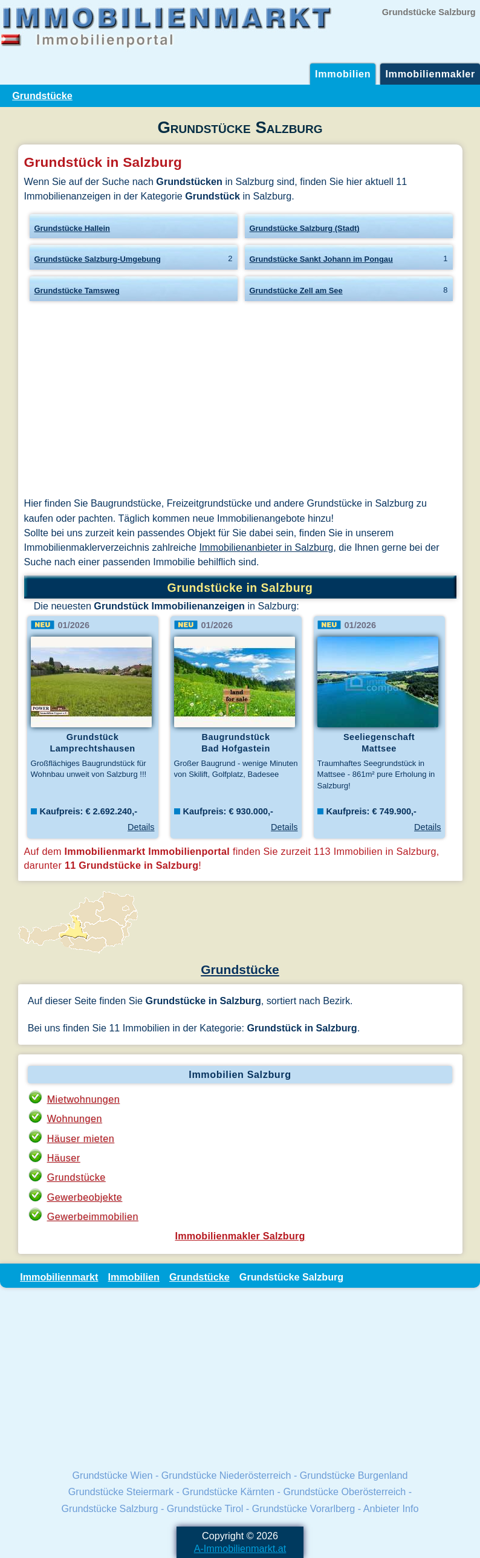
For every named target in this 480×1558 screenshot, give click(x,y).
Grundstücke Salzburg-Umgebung (97, 259)
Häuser (63, 1157)
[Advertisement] (240, 401)
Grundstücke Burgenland (354, 1475)
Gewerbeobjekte (85, 1197)
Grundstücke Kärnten (228, 1491)
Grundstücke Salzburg (110, 1508)
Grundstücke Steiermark (121, 1491)
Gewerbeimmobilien (92, 1216)
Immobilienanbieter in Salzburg (266, 547)
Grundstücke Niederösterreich (226, 1475)
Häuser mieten (81, 1138)
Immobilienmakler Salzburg (240, 1235)
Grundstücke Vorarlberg (303, 1508)
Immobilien (343, 73)
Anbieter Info (391, 1508)
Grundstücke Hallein (72, 228)
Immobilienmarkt (59, 1276)
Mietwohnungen (83, 1099)
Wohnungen (74, 1118)
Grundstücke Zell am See (296, 290)
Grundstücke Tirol (205, 1508)
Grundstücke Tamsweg (77, 290)
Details (141, 827)
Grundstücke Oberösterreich (344, 1491)
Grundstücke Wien (113, 1475)
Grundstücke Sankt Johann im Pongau (321, 259)
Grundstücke (42, 95)
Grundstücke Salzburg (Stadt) (305, 228)
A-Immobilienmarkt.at (240, 1548)
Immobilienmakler (430, 73)
